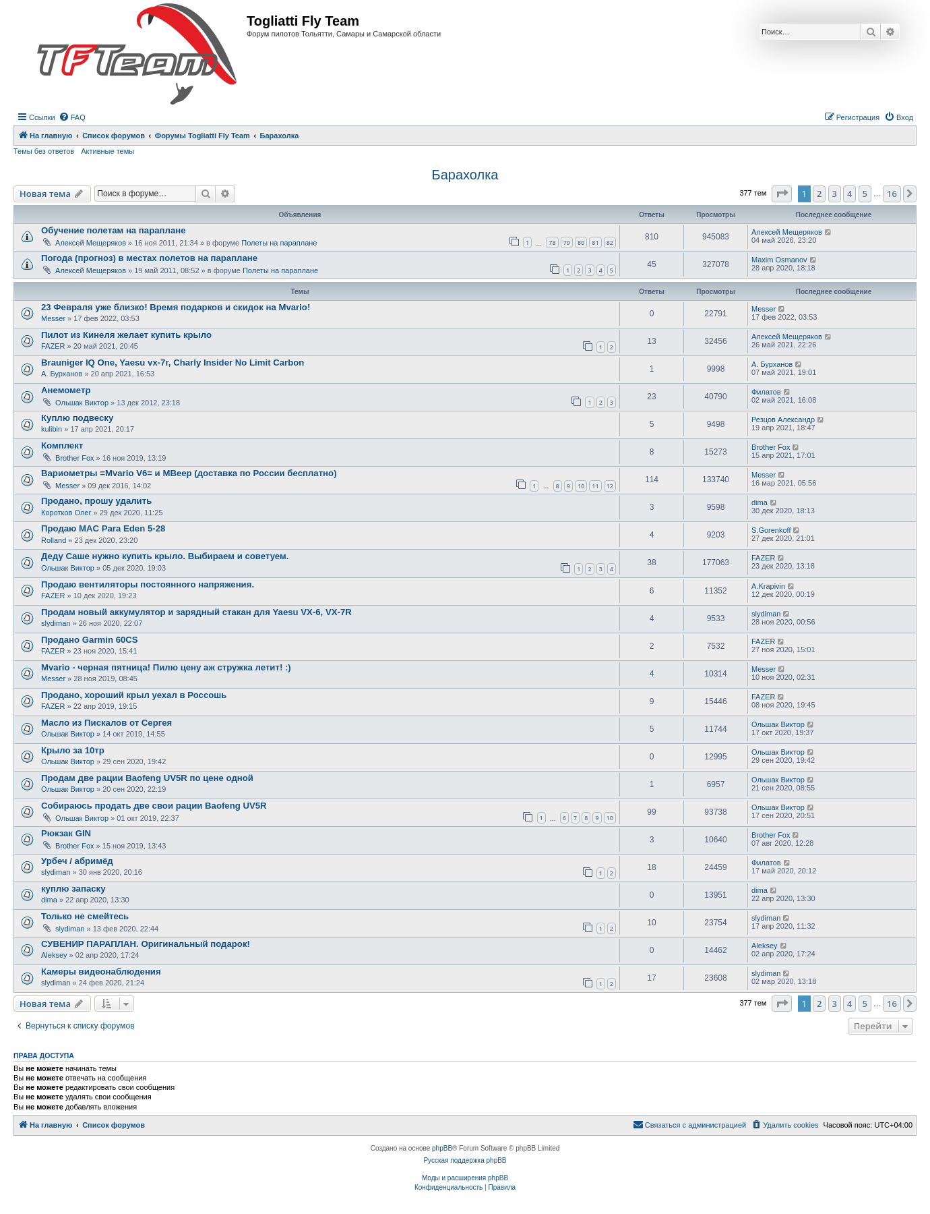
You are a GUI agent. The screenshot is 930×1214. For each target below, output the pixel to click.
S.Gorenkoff (771, 530)
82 (610, 242)
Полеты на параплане (279, 243)
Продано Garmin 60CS (89, 640)
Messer (53, 318)
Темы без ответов (43, 151)
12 (610, 486)
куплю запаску (73, 889)
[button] (782, 193)
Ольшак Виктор (81, 403)
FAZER (53, 346)
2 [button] (819, 193)
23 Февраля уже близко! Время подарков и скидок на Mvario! (175, 307)
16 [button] (892, 193)
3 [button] (834, 193)
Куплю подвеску (77, 418)
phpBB (442, 1148)
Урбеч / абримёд (77, 861)
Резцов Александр (783, 419)
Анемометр (66, 390)
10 (581, 486)
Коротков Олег (66, 513)
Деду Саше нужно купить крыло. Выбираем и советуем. (164, 556)
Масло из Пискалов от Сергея (106, 723)
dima (759, 502)
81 (595, 242)
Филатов (766, 392)
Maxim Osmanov (779, 260)
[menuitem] (72, 117)
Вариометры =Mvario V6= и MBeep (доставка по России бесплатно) (189, 473)
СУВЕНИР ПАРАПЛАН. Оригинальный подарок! (145, 944)
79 (566, 242)
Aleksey (54, 955)
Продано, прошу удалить (96, 501)
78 (552, 242)
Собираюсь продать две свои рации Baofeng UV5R (154, 806)
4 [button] (849, 193)
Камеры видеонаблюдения (101, 971)
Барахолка (465, 174)
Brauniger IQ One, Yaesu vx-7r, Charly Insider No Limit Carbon (172, 362)
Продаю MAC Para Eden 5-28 (103, 528)
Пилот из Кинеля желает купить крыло (126, 335)
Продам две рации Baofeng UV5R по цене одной (147, 778)
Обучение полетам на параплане (113, 230)
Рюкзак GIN (66, 833)
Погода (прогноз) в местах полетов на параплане (149, 258)
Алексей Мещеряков (90, 243)
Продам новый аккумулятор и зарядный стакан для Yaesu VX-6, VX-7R (196, 612)
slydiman (55, 623)
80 (581, 242)
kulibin (51, 429)
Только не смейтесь (85, 916)
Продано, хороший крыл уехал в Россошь (133, 695)
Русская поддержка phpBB (464, 1160)
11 (595, 486)
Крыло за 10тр (72, 750)
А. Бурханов (61, 374)
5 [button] (865, 193)
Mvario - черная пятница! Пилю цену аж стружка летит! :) (166, 667)
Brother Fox (74, 458)
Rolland (53, 540)
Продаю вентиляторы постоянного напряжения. (147, 584)
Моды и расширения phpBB (465, 1178)
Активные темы (107, 151)
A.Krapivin (768, 586)
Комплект (62, 445)
